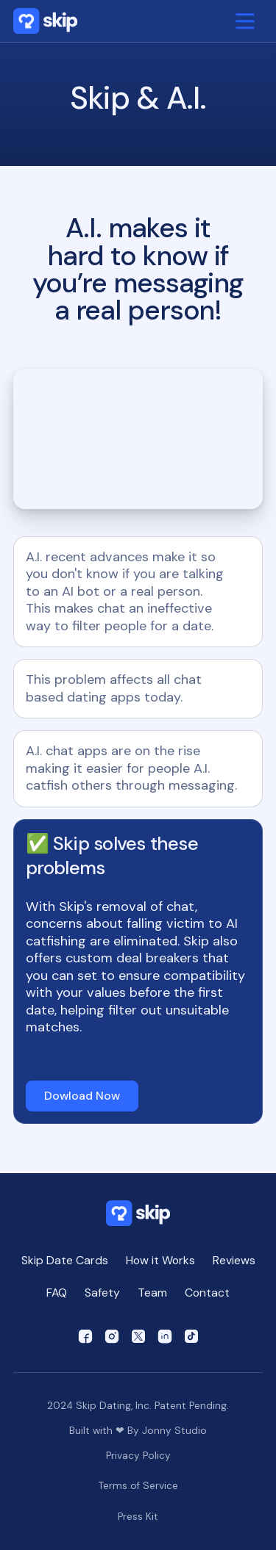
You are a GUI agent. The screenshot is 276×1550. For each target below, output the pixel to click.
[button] (245, 21)
